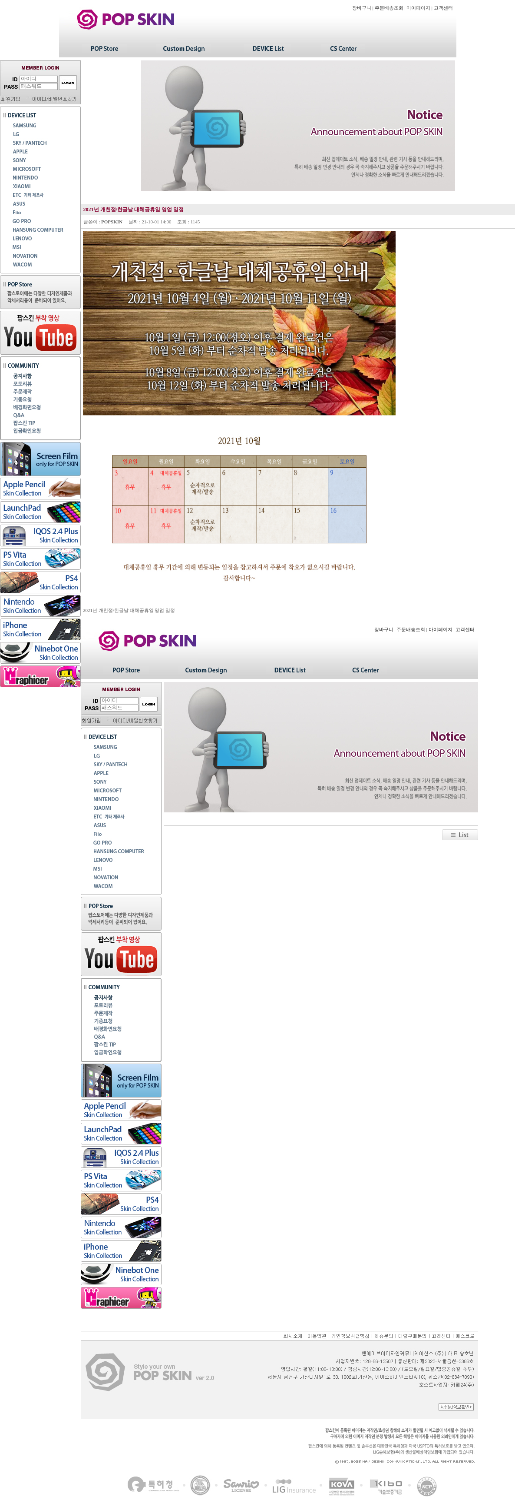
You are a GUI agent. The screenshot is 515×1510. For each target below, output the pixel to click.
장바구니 (361, 8)
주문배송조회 (389, 8)
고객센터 (443, 8)
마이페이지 (418, 8)
